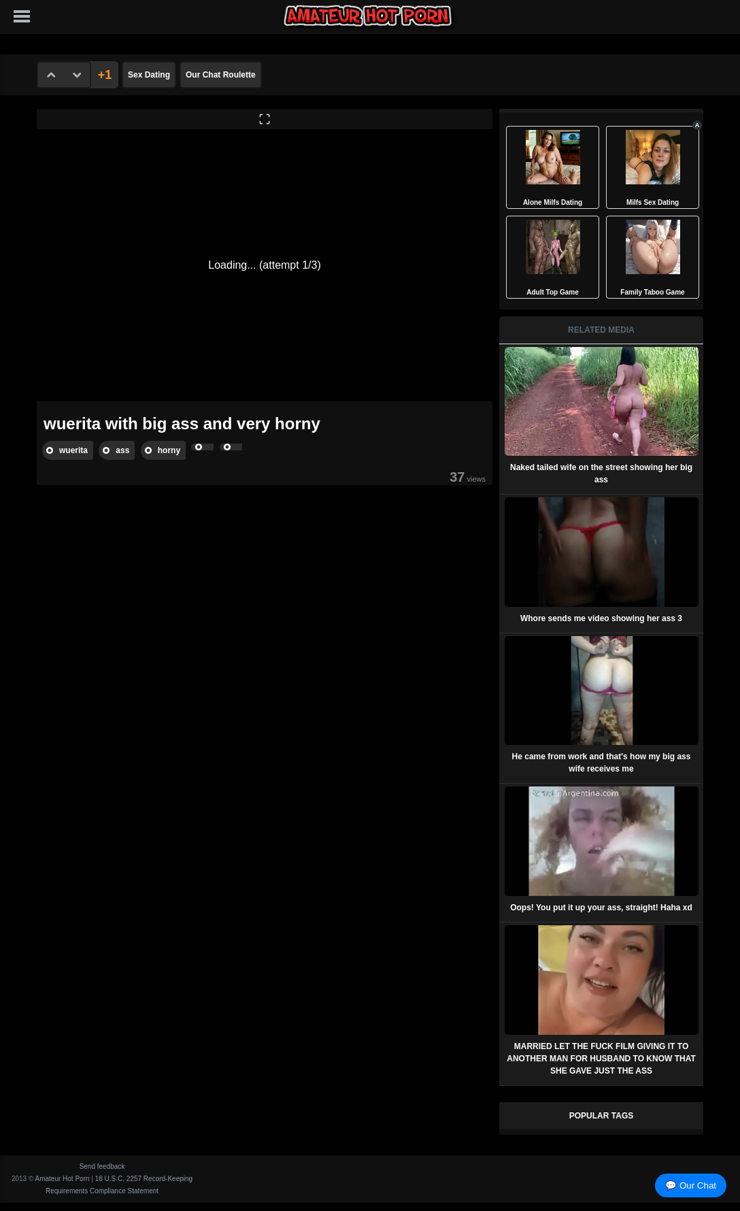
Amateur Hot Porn (62, 1178)
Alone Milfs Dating (552, 202)
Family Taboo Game (652, 292)
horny (169, 450)
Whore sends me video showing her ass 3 (601, 618)
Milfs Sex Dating (652, 202)
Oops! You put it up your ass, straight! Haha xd (601, 907)
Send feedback (102, 1166)
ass (122, 450)
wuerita (73, 450)
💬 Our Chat (690, 1185)
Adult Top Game (552, 292)
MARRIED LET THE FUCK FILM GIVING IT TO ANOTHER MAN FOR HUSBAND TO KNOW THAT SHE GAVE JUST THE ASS (601, 1059)
